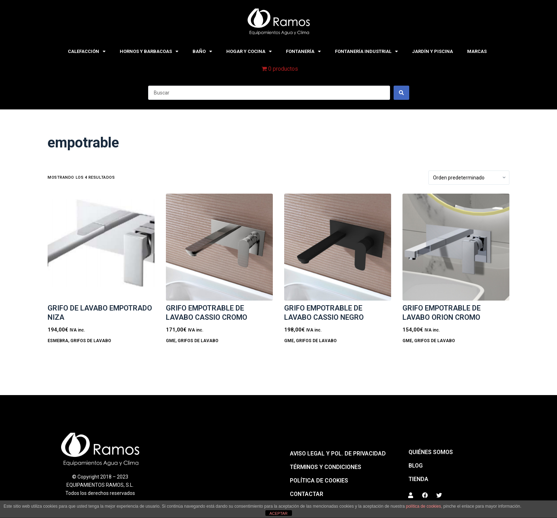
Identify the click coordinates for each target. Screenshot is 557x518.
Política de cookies (319, 480)
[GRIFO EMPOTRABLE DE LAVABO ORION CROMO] (455, 247)
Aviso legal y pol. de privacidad (338, 453)
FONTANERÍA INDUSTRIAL (366, 51)
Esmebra (58, 340)
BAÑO (202, 51)
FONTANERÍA (303, 51)
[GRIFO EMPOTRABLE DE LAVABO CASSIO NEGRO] (337, 247)
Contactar (306, 494)
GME (170, 340)
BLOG (416, 465)
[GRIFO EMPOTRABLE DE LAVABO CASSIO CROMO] (219, 247)
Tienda (418, 479)
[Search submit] (401, 93)
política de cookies (423, 506)
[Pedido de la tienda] (468, 178)
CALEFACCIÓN (87, 51)
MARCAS (477, 51)
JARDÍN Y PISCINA (432, 51)
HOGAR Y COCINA (249, 51)
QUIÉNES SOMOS (431, 452)
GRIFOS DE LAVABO (90, 340)
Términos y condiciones (325, 467)
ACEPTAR (278, 513)
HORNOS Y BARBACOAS (149, 51)
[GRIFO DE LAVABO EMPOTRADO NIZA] (101, 247)
